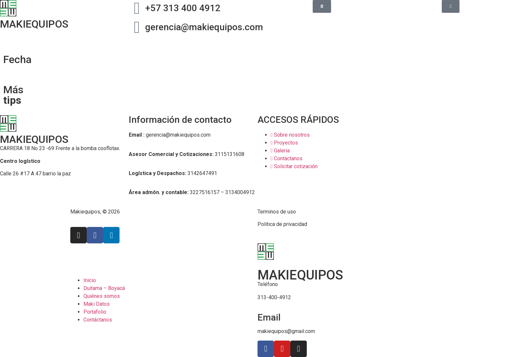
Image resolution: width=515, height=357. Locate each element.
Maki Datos (96, 304)
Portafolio (94, 312)
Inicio (89, 280)
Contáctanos (97, 320)
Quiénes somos (101, 296)
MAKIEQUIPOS (34, 139)
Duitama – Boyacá (104, 288)
